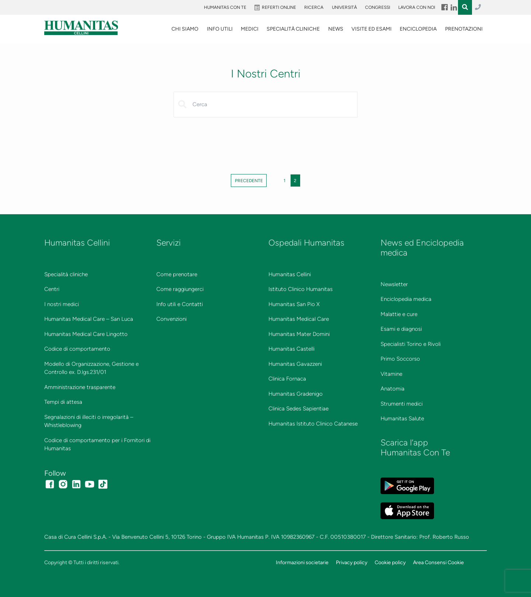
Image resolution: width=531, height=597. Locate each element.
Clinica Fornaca (287, 378)
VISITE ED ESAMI (371, 29)
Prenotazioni (464, 29)
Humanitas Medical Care (298, 319)
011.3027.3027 (478, 7)
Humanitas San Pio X (294, 304)
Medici (249, 29)
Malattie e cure (399, 314)
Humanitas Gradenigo (295, 394)
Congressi (377, 7)
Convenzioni (171, 319)
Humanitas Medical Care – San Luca (88, 319)
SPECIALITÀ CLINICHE (293, 29)
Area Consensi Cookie (438, 562)
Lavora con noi (416, 7)
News (335, 29)
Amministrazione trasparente (79, 387)
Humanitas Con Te (225, 7)
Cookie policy (390, 562)
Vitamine (391, 374)
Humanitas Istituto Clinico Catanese (313, 423)
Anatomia (393, 388)
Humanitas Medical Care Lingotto (86, 334)
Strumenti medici (402, 403)
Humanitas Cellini (289, 274)
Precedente (249, 180)
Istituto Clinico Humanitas (300, 289)
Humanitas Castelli (291, 349)
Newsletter (394, 284)
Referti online (279, 7)
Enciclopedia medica (406, 299)
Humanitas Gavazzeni (295, 364)
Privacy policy (351, 562)
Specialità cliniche (66, 274)
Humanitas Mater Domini (299, 334)
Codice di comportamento (77, 349)
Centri (51, 289)
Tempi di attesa (63, 402)
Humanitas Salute (402, 418)
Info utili (220, 29)
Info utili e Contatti (179, 304)
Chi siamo (184, 29)
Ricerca (313, 7)
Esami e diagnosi (401, 329)
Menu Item (444, 7)
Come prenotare (176, 274)
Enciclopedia (418, 29)
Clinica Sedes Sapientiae (298, 408)
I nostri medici (61, 304)
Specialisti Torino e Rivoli (411, 344)
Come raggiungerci (180, 289)
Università (344, 7)
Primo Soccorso (400, 358)
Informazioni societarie (302, 562)
